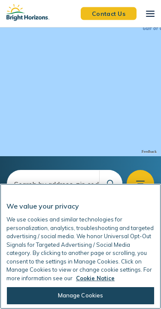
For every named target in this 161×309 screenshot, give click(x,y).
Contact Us (108, 13)
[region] (80, 91)
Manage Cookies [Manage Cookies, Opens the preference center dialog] (80, 295)
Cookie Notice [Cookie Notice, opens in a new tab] (95, 278)
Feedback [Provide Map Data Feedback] (149, 151)
